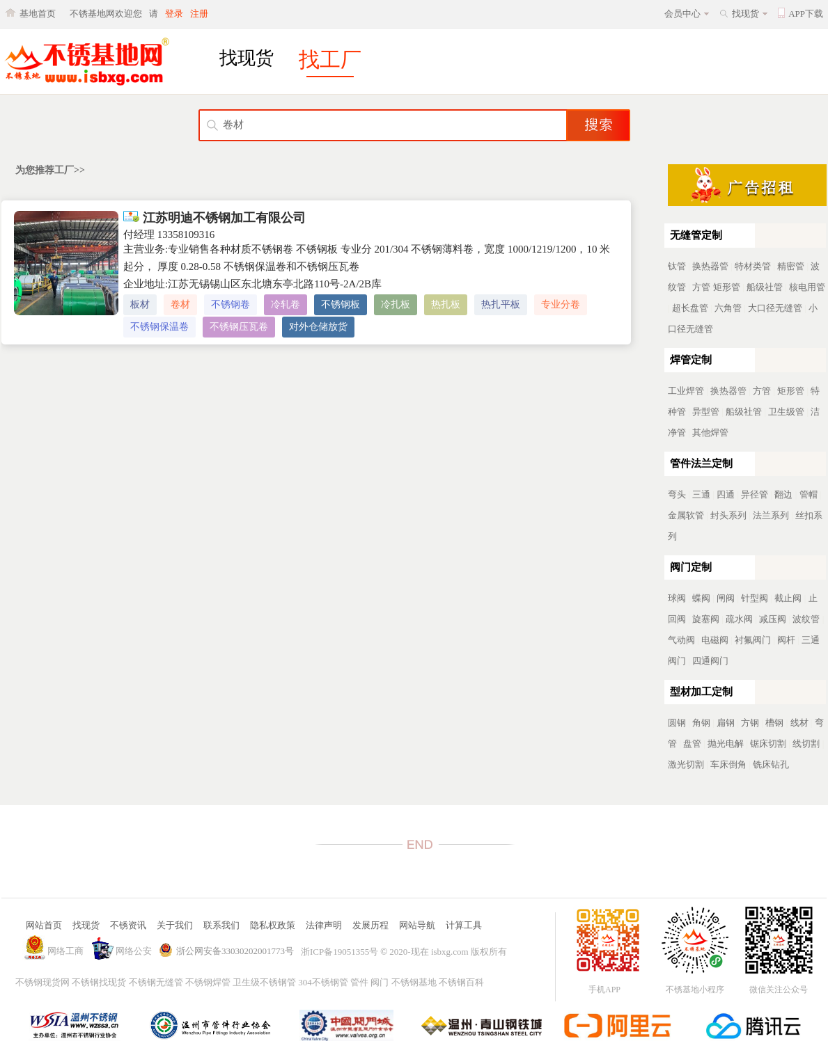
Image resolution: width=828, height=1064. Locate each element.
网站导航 (417, 925)
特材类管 (753, 266)
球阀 (677, 598)
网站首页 (44, 925)
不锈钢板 (340, 304)
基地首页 (37, 13)
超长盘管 (690, 308)
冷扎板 (395, 304)
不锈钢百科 (461, 982)
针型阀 (754, 598)
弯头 (677, 494)
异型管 (705, 411)
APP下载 (805, 13)
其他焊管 (710, 432)
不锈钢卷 (230, 304)
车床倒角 (728, 764)
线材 (799, 722)
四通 (726, 494)
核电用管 (807, 287)
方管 (701, 287)
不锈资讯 (128, 925)
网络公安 (134, 951)
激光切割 (686, 764)
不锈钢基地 (414, 982)
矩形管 (726, 287)
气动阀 (681, 640)
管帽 (808, 494)
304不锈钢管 (323, 982)
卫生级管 (786, 411)
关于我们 (175, 925)
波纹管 (806, 619)
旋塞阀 (705, 619)
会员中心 (682, 13)
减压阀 (772, 619)
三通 (701, 494)
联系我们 (221, 925)
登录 (174, 13)
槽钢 (774, 722)
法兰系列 (771, 515)
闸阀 (726, 598)
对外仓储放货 (318, 326)
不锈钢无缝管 (156, 982)
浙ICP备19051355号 (339, 951)
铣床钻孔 (771, 764)
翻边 (783, 494)
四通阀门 (710, 661)
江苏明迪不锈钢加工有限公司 (214, 218)
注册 (199, 13)
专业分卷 (560, 304)
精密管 (790, 266)
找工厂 (330, 59)
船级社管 (765, 287)
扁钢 (726, 722)
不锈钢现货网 (42, 982)
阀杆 (786, 640)
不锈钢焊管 (208, 982)
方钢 (750, 722)
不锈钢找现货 (99, 982)
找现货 (745, 13)
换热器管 (710, 266)
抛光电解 (726, 743)
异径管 (754, 494)
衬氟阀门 (753, 640)
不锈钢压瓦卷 (239, 326)
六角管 (728, 308)
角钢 (701, 722)
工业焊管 (686, 391)
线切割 (806, 743)
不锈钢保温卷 (159, 326)
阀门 (379, 982)
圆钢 (677, 722)
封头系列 (728, 515)
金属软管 (686, 515)
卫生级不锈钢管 (264, 982)
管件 (359, 982)
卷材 (180, 304)
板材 (140, 304)
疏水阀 (739, 619)
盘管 (692, 743)
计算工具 (464, 925)
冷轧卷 (285, 304)
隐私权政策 (272, 925)
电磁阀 (714, 640)
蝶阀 (701, 598)
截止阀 (788, 598)
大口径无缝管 (775, 308)
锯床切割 (768, 743)
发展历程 (370, 925)
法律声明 (324, 925)
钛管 (677, 266)
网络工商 (65, 951)
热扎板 (445, 304)
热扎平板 (500, 304)
